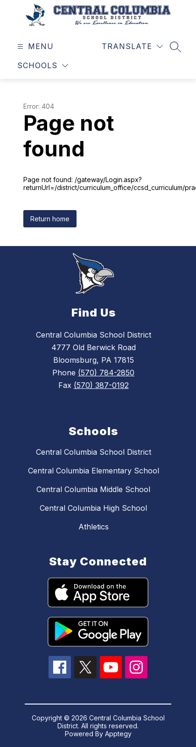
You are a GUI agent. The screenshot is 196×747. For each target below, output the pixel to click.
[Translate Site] (132, 46)
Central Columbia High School (93, 508)
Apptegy (118, 734)
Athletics (93, 526)
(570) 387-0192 (101, 385)
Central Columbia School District (93, 452)
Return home (50, 219)
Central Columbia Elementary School (93, 470)
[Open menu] (34, 46)
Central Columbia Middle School (93, 489)
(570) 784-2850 (106, 372)
